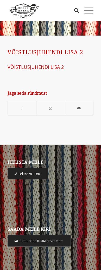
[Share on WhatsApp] (50, 108)
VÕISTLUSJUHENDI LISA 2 (45, 52)
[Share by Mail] (79, 108)
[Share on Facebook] (22, 108)
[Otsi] (74, 10)
